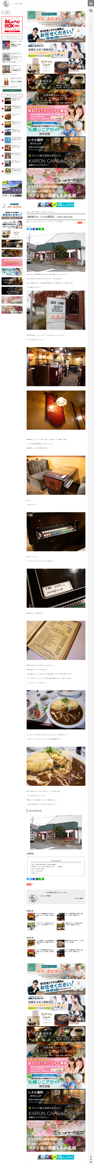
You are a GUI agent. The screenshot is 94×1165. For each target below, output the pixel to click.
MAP (54, 864)
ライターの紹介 (79, 898)
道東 (28, 221)
